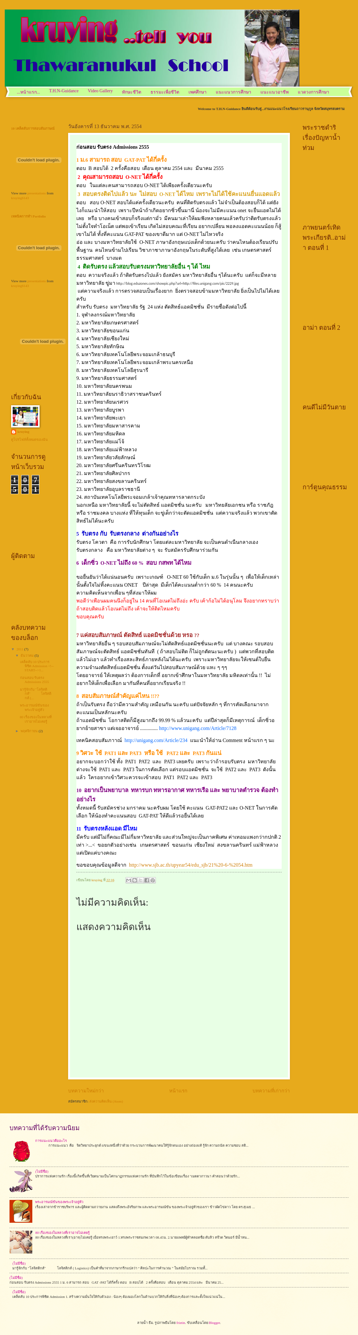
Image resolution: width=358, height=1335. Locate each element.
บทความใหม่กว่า (86, 1090)
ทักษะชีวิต (131, 92)
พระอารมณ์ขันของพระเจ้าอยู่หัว (34, 707)
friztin (180, 1323)
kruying (23, 431)
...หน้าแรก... (28, 92)
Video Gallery (100, 90)
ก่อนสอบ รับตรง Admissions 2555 (34, 680)
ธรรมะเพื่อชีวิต (164, 92)
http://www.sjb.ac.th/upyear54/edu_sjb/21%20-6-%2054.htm (191, 865)
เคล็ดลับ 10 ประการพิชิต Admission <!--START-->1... (37, 666)
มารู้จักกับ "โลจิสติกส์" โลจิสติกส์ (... (36, 693)
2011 (20, 649)
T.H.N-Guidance (64, 90)
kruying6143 (20, 198)
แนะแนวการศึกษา (233, 92)
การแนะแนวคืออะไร (51, 1141)
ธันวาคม (28, 655)
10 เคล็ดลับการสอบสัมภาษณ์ (32, 128)
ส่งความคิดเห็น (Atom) (106, 1101)
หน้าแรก (178, 1090)
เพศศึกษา (198, 92)
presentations (36, 193)
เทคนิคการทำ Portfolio (28, 216)
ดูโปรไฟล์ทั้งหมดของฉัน (29, 439)
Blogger (214, 1323)
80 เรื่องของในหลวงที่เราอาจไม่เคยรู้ (36, 719)
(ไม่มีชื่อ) (41, 1171)
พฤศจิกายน (30, 731)
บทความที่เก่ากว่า (271, 1090)
